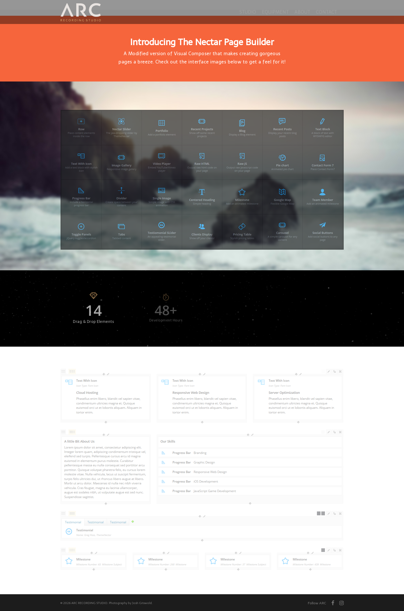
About (302, 12)
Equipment (275, 12)
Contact (326, 12)
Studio (247, 12)
